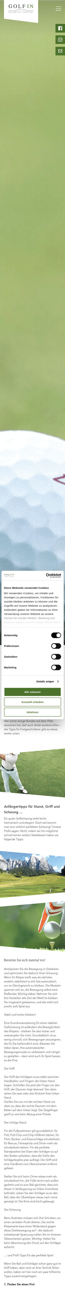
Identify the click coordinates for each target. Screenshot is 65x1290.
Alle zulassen (32, 691)
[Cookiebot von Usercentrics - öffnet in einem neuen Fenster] (46, 575)
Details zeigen (45, 681)
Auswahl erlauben (32, 702)
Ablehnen (32, 712)
